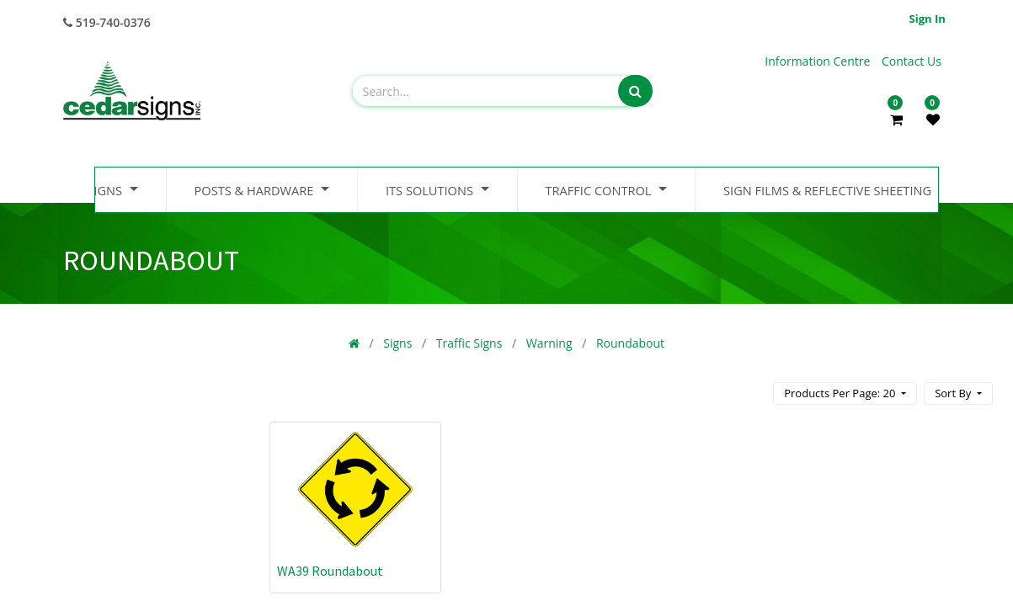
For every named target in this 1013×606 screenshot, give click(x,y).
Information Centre (819, 61)
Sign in (927, 18)
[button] (958, 393)
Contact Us (911, 61)
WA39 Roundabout (330, 570)
